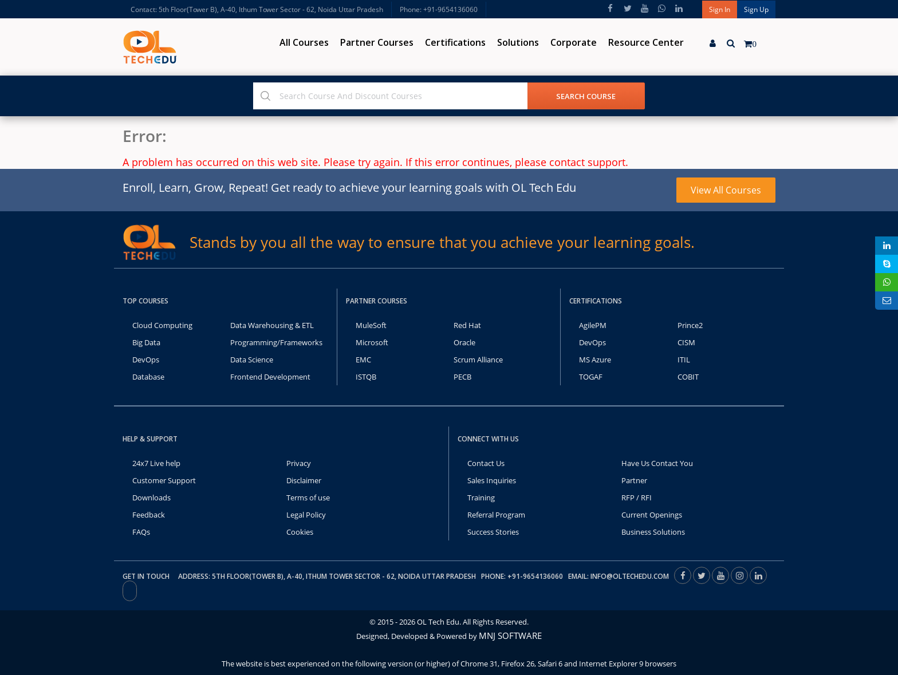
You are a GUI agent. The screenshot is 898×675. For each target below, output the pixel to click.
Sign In (719, 9)
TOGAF (590, 377)
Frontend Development (270, 377)
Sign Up (756, 9)
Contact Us (486, 463)
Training (481, 497)
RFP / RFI (636, 497)
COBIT (688, 377)
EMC (363, 359)
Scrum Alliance (478, 359)
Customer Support (164, 480)
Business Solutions (653, 532)
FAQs (141, 532)
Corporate (573, 42)
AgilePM (592, 325)
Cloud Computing (162, 325)
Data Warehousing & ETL (272, 325)
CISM (686, 342)
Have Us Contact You (657, 463)
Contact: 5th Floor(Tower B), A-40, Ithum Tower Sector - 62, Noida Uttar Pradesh (257, 9)
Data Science (251, 359)
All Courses (304, 42)
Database (148, 377)
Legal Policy (306, 515)
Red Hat (467, 325)
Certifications (455, 42)
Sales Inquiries (491, 480)
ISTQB (366, 377)
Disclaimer (303, 480)
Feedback (148, 515)
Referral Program (496, 515)
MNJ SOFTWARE (510, 635)
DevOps (145, 359)
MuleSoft (371, 325)
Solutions (518, 42)
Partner (634, 480)
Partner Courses (376, 42)
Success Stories (493, 532)
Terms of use (308, 497)
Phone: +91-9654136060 (439, 9)
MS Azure (595, 359)
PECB (462, 377)
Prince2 (690, 325)
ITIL (684, 359)
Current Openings (651, 515)
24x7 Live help (156, 463)
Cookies (299, 532)
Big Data (146, 342)
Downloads (151, 497)
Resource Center (646, 42)
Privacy (298, 463)
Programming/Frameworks (276, 342)
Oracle (464, 342)
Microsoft (372, 342)
